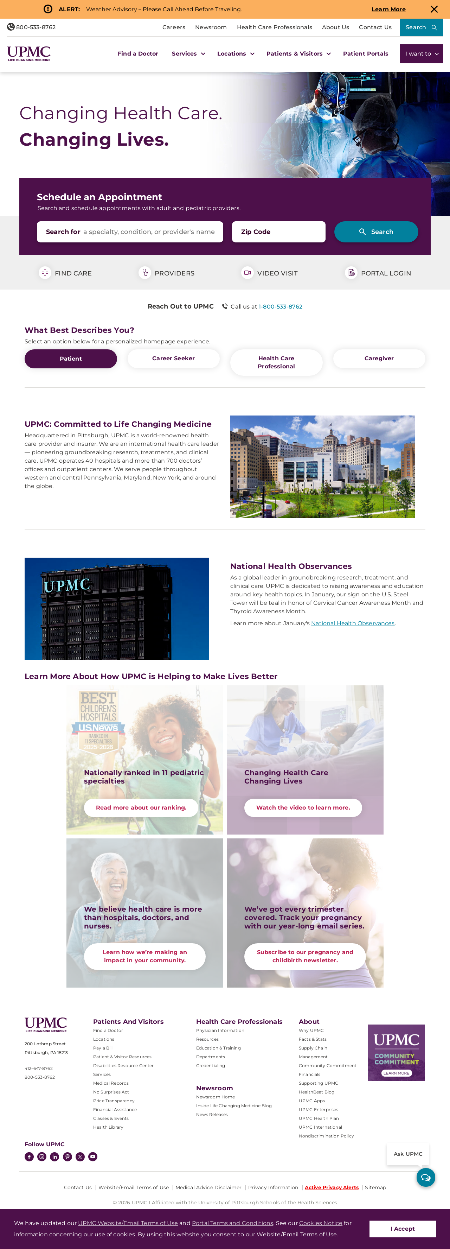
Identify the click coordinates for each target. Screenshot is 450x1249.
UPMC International (320, 1126)
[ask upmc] (426, 1177)
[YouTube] (92, 1157)
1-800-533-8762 (280, 306)
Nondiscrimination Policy (326, 1135)
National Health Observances (352, 623)
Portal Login (378, 272)
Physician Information (220, 1030)
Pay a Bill (103, 1047)
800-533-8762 (31, 27)
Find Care (65, 272)
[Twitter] (80, 1156)
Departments (210, 1056)
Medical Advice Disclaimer (208, 1187)
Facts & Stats (313, 1038)
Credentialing (210, 1065)
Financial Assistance (115, 1109)
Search (416, 27)
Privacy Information (273, 1187)
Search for (63, 232)
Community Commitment (327, 1065)
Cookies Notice (320, 1223)
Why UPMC (311, 1030)
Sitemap (375, 1187)
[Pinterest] (67, 1157)
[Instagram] (41, 1157)
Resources (207, 1038)
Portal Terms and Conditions (232, 1223)
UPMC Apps (312, 1100)
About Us (335, 27)
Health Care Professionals (274, 27)
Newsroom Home (215, 1096)
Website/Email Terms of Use (133, 1187)
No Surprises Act (111, 1091)
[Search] (376, 231)
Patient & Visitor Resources (122, 1056)
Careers (173, 27)
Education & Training (218, 1047)
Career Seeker (173, 358)
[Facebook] (29, 1157)
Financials (310, 1074)
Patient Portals (365, 53)
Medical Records (111, 1082)
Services (102, 1074)
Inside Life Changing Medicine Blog (234, 1105)
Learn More (389, 9)
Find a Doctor (138, 53)
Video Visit (269, 272)
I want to (421, 53)
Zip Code (255, 232)
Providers (166, 272)
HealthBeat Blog (316, 1091)
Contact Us (375, 27)
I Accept (403, 1228)
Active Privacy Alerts (332, 1187)
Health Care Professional (276, 362)
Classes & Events (111, 1118)
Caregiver (379, 358)
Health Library (108, 1126)
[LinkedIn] (54, 1157)
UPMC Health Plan (319, 1118)
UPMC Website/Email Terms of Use (128, 1223)
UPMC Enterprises (319, 1109)
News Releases (212, 1114)
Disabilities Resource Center (123, 1065)
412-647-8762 (39, 1068)
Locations (103, 1038)
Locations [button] (235, 53)
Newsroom (211, 27)
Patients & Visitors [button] (297, 53)
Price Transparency (114, 1100)
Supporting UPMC (318, 1082)
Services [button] (188, 53)
